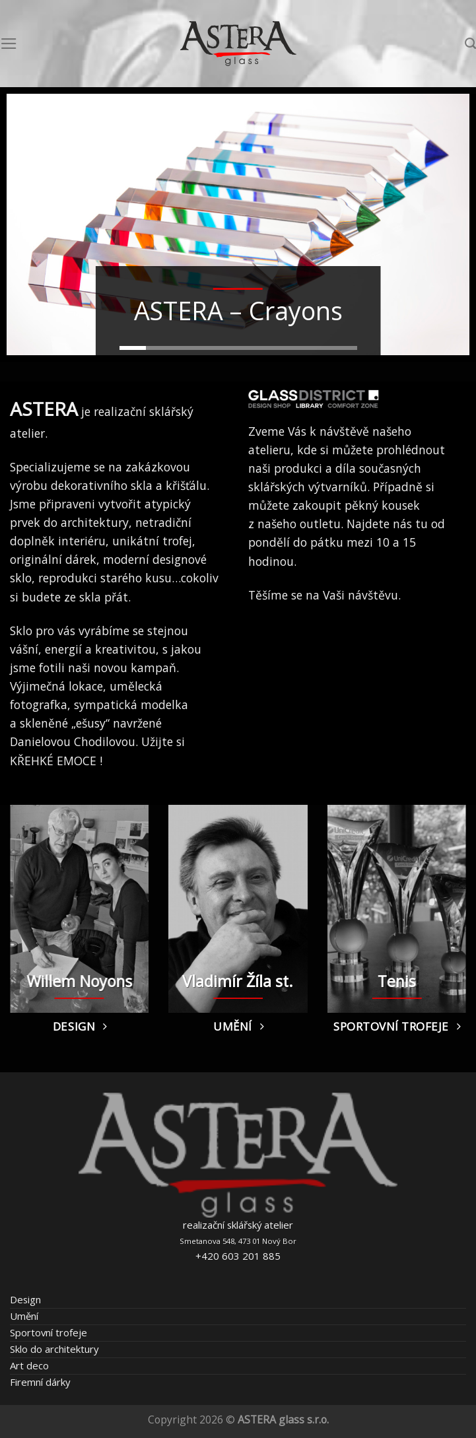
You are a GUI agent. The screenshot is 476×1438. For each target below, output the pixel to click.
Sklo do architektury (54, 1348)
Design (25, 1299)
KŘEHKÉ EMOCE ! (56, 761)
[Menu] (9, 43)
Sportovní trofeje (48, 1332)
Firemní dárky (40, 1381)
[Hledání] (470, 43)
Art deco (29, 1365)
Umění (24, 1315)
